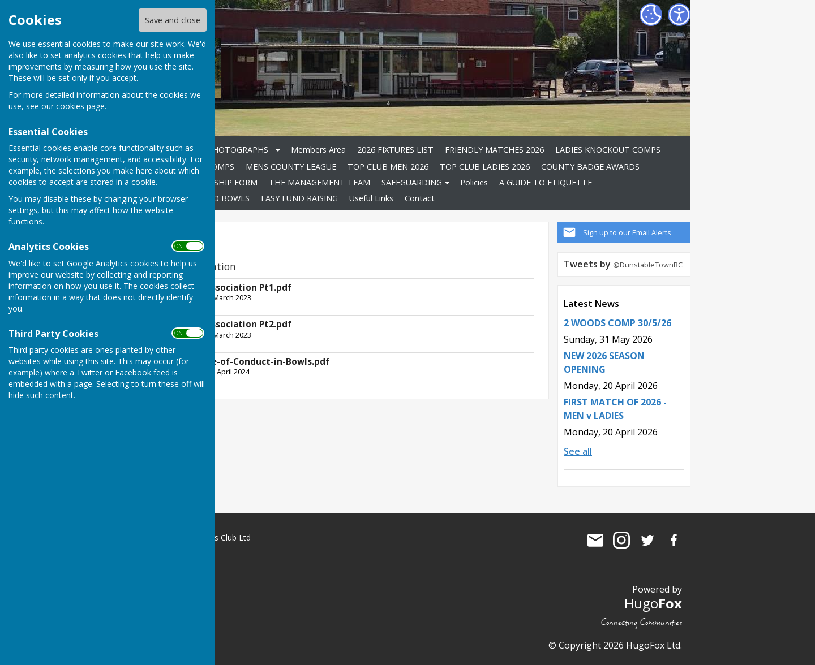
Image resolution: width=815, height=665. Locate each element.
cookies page (80, 106)
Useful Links (371, 198)
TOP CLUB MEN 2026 (388, 166)
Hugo (653, 603)
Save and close (172, 20)
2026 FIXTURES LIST (395, 149)
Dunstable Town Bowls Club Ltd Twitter (647, 540)
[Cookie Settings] (651, 14)
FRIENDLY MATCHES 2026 (494, 149)
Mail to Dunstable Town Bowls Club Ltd (595, 540)
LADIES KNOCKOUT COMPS (607, 149)
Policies (474, 182)
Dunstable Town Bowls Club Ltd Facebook (673, 540)
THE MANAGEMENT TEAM (319, 182)
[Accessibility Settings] (679, 14)
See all (578, 451)
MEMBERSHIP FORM (218, 182)
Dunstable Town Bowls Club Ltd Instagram (621, 540)
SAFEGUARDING (411, 182)
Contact (420, 198)
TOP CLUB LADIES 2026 (485, 166)
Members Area (318, 149)
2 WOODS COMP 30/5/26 (617, 323)
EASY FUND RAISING (299, 198)
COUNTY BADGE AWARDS (590, 166)
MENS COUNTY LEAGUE (291, 166)
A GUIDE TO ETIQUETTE (545, 182)
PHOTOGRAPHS (237, 149)
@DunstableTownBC (648, 265)
